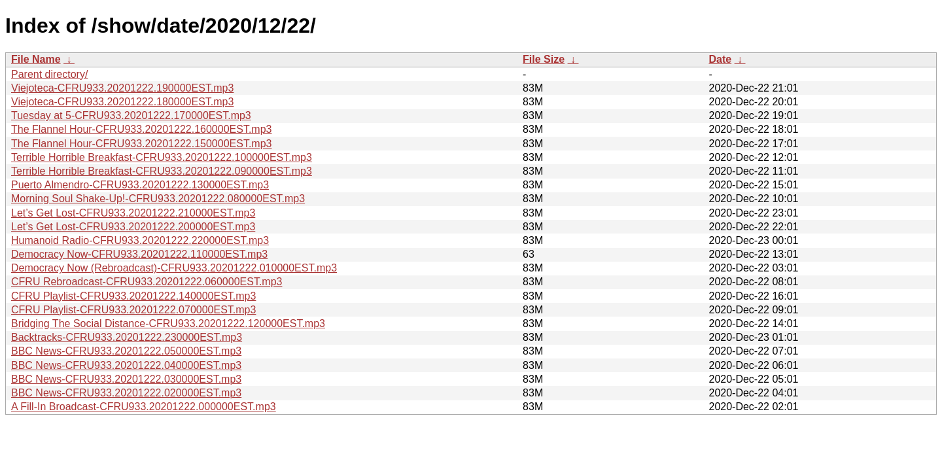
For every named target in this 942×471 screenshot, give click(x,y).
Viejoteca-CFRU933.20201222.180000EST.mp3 (122, 101)
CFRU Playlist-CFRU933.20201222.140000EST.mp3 (133, 296)
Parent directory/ (49, 74)
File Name (36, 59)
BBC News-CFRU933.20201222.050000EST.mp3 (126, 351)
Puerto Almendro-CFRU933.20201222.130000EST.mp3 (140, 184)
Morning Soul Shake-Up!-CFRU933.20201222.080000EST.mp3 (158, 198)
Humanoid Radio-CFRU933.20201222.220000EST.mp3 (140, 240)
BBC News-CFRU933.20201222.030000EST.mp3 (126, 379)
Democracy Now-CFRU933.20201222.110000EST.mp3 (139, 254)
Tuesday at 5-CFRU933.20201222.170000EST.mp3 (131, 115)
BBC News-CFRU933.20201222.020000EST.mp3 (126, 392)
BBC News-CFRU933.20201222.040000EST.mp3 (126, 365)
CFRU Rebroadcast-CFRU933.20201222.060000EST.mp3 (146, 281)
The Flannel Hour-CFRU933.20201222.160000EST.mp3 (141, 129)
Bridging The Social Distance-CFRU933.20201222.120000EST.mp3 (168, 323)
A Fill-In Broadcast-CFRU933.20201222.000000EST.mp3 (143, 406)
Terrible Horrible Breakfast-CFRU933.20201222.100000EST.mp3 (161, 157)
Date (719, 59)
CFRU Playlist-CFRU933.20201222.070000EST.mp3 (133, 309)
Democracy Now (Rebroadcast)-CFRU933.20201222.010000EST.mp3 (174, 267)
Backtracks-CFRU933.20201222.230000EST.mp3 (126, 337)
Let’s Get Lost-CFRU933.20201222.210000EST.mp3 (133, 212)
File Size (544, 59)
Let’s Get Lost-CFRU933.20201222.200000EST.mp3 (133, 226)
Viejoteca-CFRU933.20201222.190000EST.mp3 (122, 88)
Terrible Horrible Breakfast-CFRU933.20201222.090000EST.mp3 (161, 171)
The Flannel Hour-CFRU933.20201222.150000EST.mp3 (141, 143)
